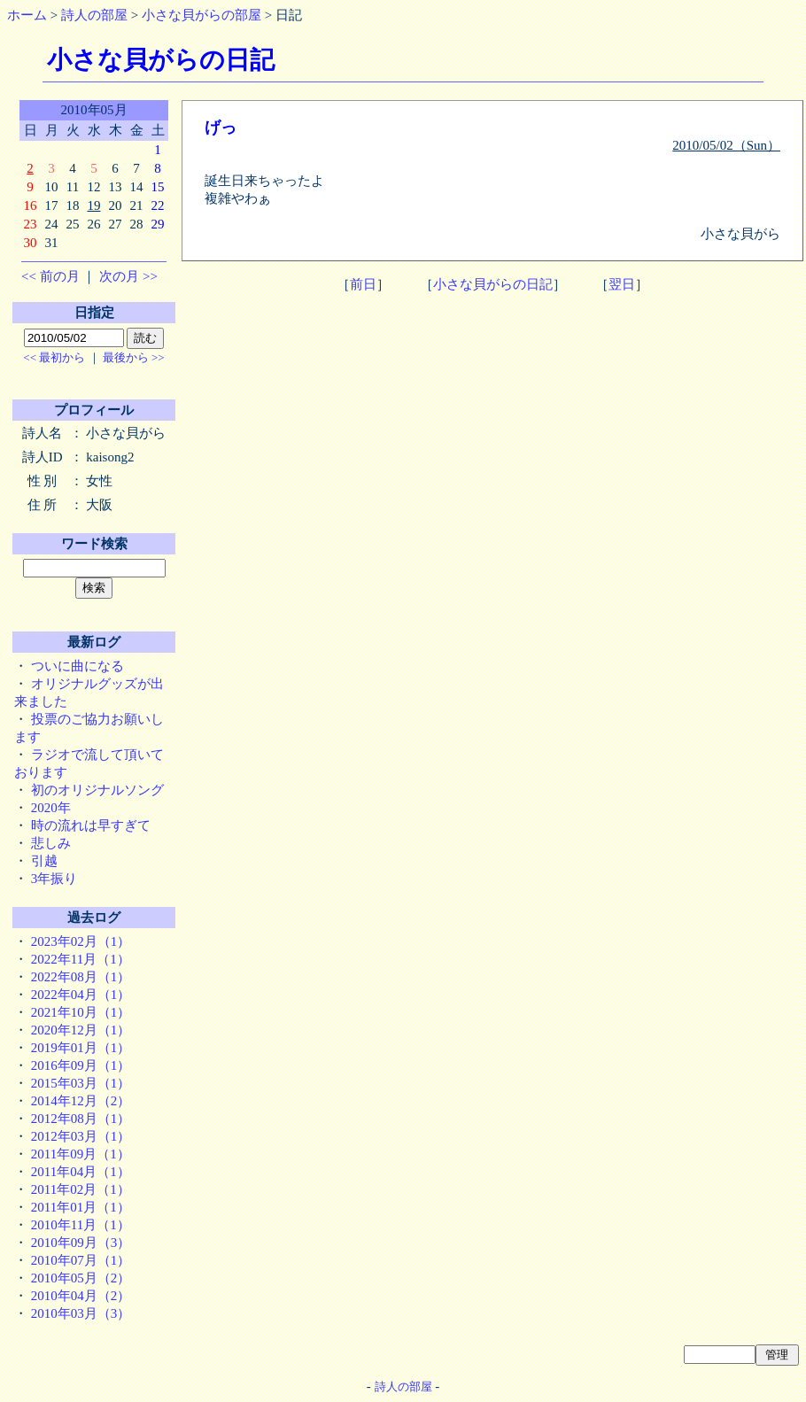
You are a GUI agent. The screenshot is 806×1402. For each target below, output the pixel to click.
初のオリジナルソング (97, 790)
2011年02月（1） (80, 1189)
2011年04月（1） (80, 1172)
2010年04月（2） (81, 1296)
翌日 (621, 284)
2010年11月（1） (80, 1225)
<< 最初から (54, 357)
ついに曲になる (77, 666)
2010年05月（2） (81, 1278)
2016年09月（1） (81, 1065)
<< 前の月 (50, 276)
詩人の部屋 (94, 15)
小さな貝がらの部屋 (201, 15)
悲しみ (51, 843)
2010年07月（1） (81, 1260)
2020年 (51, 808)
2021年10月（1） (81, 1012)
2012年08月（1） (81, 1119)
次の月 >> (128, 276)
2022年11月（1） (80, 959)
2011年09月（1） (80, 1154)
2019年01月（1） (81, 1048)
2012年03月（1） (81, 1136)
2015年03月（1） (81, 1083)
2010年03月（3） (81, 1313)
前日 (363, 284)
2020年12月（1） (81, 1030)
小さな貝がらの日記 (493, 284)
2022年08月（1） (81, 977)
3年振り (54, 878)
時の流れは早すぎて (91, 825)
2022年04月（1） (81, 995)
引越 (44, 861)
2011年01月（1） (80, 1207)
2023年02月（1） (81, 941)
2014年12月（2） (81, 1101)
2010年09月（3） (81, 1242)
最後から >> (134, 357)
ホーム (27, 15)
